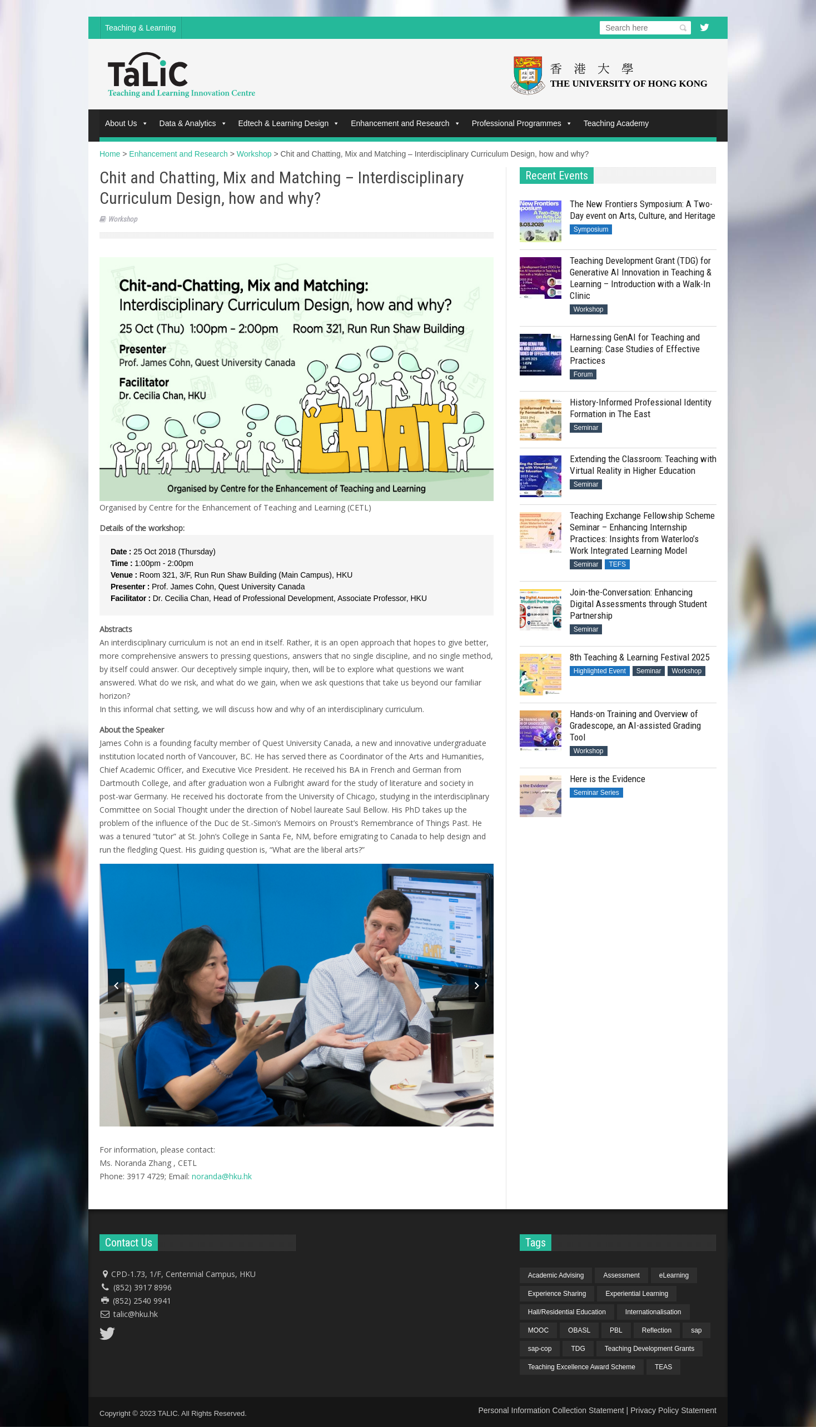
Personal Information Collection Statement (551, 1410)
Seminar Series (596, 793)
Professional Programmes (522, 123)
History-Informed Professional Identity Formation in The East (640, 408)
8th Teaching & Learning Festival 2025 (639, 657)
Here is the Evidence (607, 778)
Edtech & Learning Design (289, 123)
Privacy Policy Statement (673, 1410)
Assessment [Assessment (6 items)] (621, 1275)
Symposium (591, 229)
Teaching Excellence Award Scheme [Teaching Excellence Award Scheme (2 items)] (581, 1367)
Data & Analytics (193, 123)
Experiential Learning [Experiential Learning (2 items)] (636, 1294)
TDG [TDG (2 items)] (578, 1349)
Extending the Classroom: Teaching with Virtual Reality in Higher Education (643, 464)
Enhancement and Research (405, 123)
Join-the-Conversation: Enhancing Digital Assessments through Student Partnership (638, 604)
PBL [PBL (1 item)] (616, 1330)
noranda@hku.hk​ (222, 1176)
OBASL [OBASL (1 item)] (579, 1330)
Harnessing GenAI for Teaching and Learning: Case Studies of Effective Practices (635, 349)
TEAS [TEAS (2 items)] (663, 1367)
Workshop (122, 219)
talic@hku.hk (135, 1314)
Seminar (586, 428)
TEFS (617, 564)
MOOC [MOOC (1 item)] (538, 1330)
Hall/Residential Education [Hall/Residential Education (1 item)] (567, 1312)
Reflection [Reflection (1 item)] (656, 1330)
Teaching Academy (616, 123)
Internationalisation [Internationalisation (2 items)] (653, 1312)
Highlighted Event (600, 671)
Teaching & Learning (140, 27)
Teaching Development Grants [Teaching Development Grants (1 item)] (649, 1349)
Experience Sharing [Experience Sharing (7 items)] (557, 1294)
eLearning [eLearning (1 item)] (674, 1275)
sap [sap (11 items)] (696, 1330)
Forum (583, 374)
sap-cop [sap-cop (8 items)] (540, 1349)
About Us (126, 123)
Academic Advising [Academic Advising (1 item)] (556, 1275)
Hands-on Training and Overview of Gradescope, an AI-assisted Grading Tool (635, 725)
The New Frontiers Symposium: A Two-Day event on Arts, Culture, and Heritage (642, 209)
